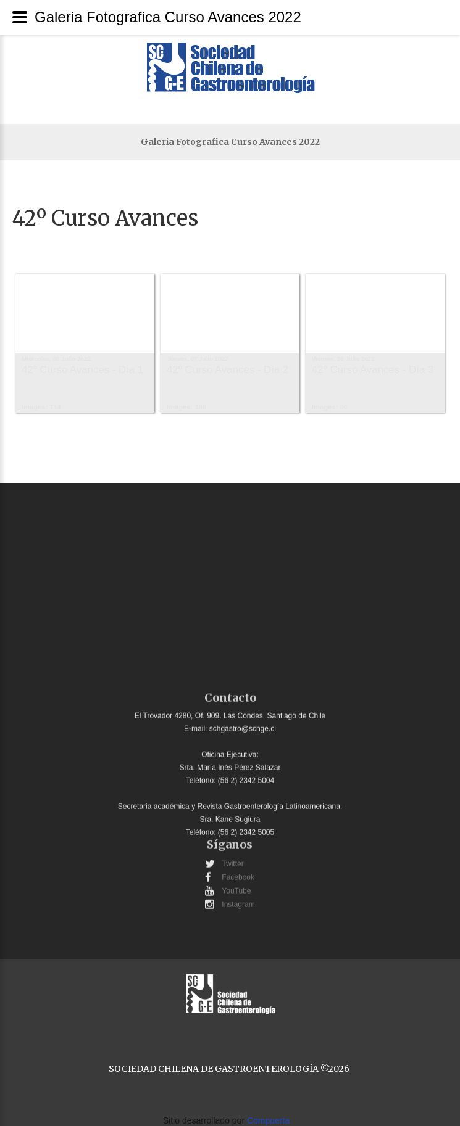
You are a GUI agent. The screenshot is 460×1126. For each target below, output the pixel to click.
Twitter (232, 859)
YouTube (236, 886)
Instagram (238, 900)
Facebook (238, 873)
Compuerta (268, 1120)
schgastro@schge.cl (242, 724)
